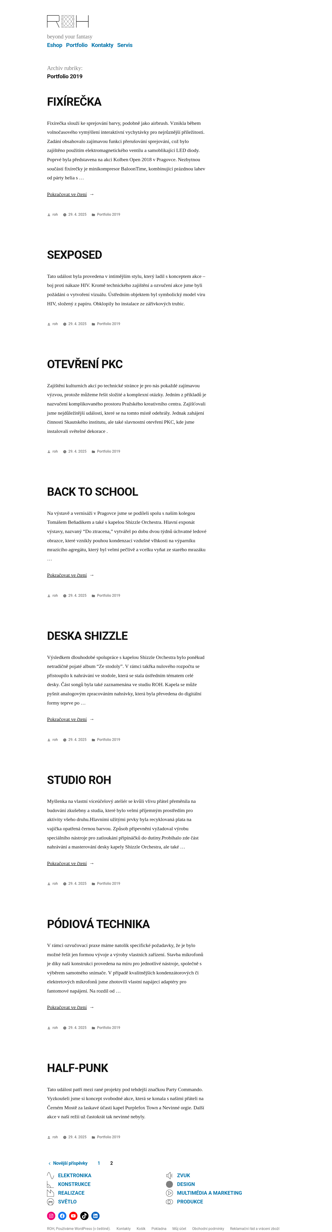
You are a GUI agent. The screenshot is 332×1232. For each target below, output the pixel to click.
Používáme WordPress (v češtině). (83, 1228)
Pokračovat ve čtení (71, 194)
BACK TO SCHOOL (92, 491)
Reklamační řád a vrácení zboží (254, 1228)
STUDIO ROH (79, 780)
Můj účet (179, 1228)
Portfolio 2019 (108, 214)
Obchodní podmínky (208, 1228)
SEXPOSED (74, 255)
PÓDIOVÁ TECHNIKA (98, 924)
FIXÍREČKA (74, 101)
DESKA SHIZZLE (87, 636)
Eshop (54, 45)
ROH (50, 1228)
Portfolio (77, 45)
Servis (125, 45)
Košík (141, 1228)
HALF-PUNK (77, 1068)
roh (55, 214)
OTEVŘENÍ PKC (85, 364)
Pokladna (158, 1228)
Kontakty (102, 45)
